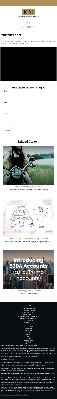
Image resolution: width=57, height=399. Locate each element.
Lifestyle (28, 338)
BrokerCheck (34, 345)
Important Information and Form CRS (10, 394)
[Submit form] (8, 130)
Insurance (28, 334)
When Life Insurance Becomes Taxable (28, 187)
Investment (28, 330)
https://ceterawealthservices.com (14, 384)
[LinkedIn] (27, 23)
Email (6, 102)
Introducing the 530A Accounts (28, 291)
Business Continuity (24, 394)
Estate (28, 332)
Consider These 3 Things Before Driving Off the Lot (28, 239)
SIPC (17, 364)
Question (6, 113)
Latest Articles (28, 340)
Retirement (28, 328)
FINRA (13, 364)
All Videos (28, 342)
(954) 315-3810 (28, 27)
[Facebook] (29, 23)
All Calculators (28, 344)
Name (6, 91)
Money (28, 336)
